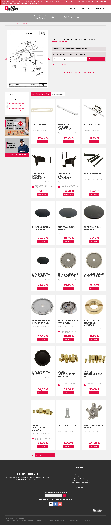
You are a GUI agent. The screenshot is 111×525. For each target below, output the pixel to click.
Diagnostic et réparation (68, 17)
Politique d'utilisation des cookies (56, 520)
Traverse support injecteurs (64, 127)
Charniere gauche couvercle (38, 175)
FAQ (78, 17)
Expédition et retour (42, 520)
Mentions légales (31, 520)
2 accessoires (58, 94)
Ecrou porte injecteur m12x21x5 (91, 323)
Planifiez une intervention (79, 72)
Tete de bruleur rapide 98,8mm (94, 275)
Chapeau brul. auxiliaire (92, 228)
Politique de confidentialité (72, 520)
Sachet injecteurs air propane (66, 374)
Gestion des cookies (85, 520)
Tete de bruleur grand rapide (42, 322)
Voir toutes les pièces (59, 64)
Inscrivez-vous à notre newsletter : (55, 492)
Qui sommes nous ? (10, 520)
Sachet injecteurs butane (38, 427)
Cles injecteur (67, 425)
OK (64, 495)
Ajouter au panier (42, 141)
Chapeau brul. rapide (67, 228)
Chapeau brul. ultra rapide (41, 228)
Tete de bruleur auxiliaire (68, 322)
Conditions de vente (21, 520)
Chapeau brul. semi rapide (41, 275)
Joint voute (39, 125)
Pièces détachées (55, 17)
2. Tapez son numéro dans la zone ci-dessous (69, 54)
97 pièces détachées (40, 94)
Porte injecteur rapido (94, 426)
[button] (6, 59)
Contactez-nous (80, 487)
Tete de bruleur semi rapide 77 (68, 275)
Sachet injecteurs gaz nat (93, 374)
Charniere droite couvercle (64, 175)
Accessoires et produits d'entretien (40, 17)
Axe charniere (92, 173)
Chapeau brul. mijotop (41, 373)
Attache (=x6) (92, 125)
